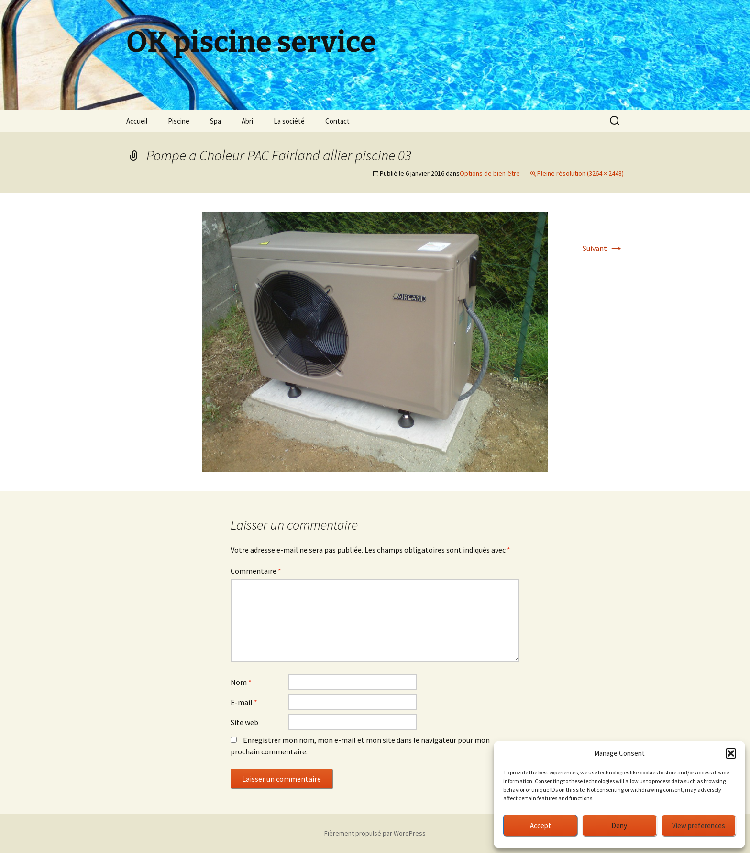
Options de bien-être (490, 173)
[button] (731, 753)
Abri (247, 120)
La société (289, 120)
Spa (215, 120)
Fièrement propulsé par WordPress (375, 833)
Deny (619, 825)
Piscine (178, 120)
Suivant (603, 248)
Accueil (136, 120)
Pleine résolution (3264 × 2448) (580, 173)
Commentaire (256, 571)
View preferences (698, 825)
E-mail (244, 702)
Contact (337, 120)
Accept (540, 825)
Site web (244, 722)
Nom (241, 682)
